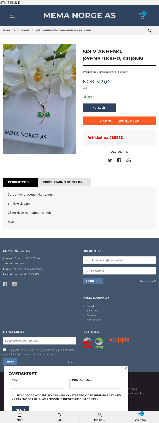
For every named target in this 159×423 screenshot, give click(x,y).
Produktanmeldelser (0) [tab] (62, 182)
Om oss (91, 315)
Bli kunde (92, 310)
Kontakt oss (94, 320)
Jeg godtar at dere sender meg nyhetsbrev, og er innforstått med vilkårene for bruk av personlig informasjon (38, 353)
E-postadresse (95, 383)
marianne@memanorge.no (27, 269)
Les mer (72, 362)
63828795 (19, 263)
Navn (37, 383)
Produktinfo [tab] (18, 182)
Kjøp (99, 108)
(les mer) (91, 399)
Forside (91, 306)
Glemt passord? (148, 281)
